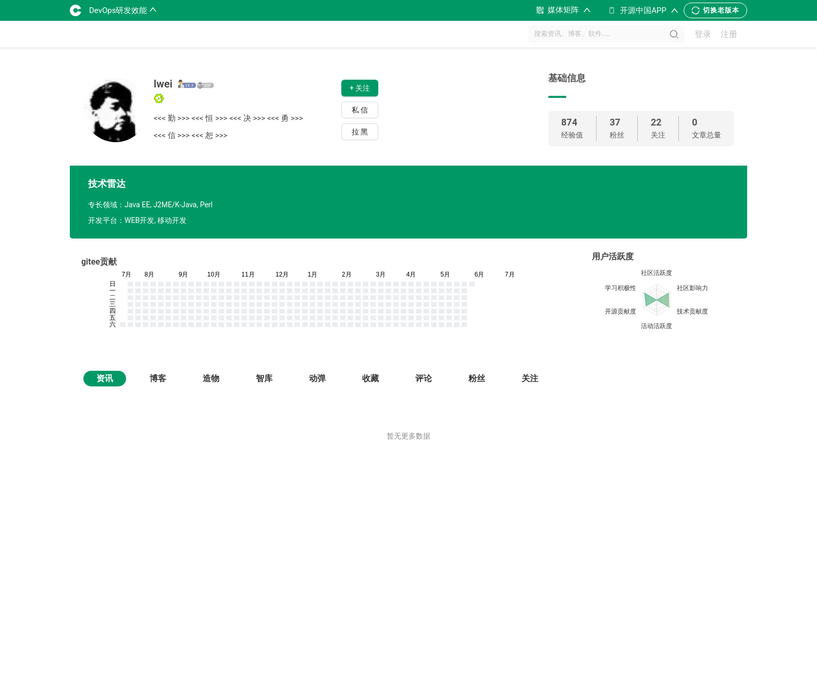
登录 (703, 34)
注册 (729, 34)
